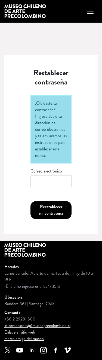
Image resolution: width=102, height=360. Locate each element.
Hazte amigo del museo (24, 338)
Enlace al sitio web (19, 332)
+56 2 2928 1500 (19, 319)
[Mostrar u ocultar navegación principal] (90, 11)
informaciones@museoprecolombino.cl (37, 325)
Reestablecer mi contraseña (51, 210)
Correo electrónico (46, 171)
